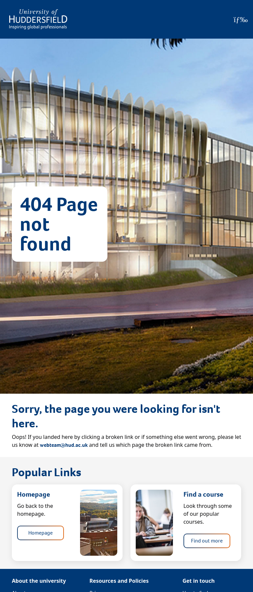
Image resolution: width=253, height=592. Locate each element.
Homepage (40, 532)
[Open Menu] (241, 19)
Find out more (207, 540)
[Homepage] (38, 19)
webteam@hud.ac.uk (64, 445)
